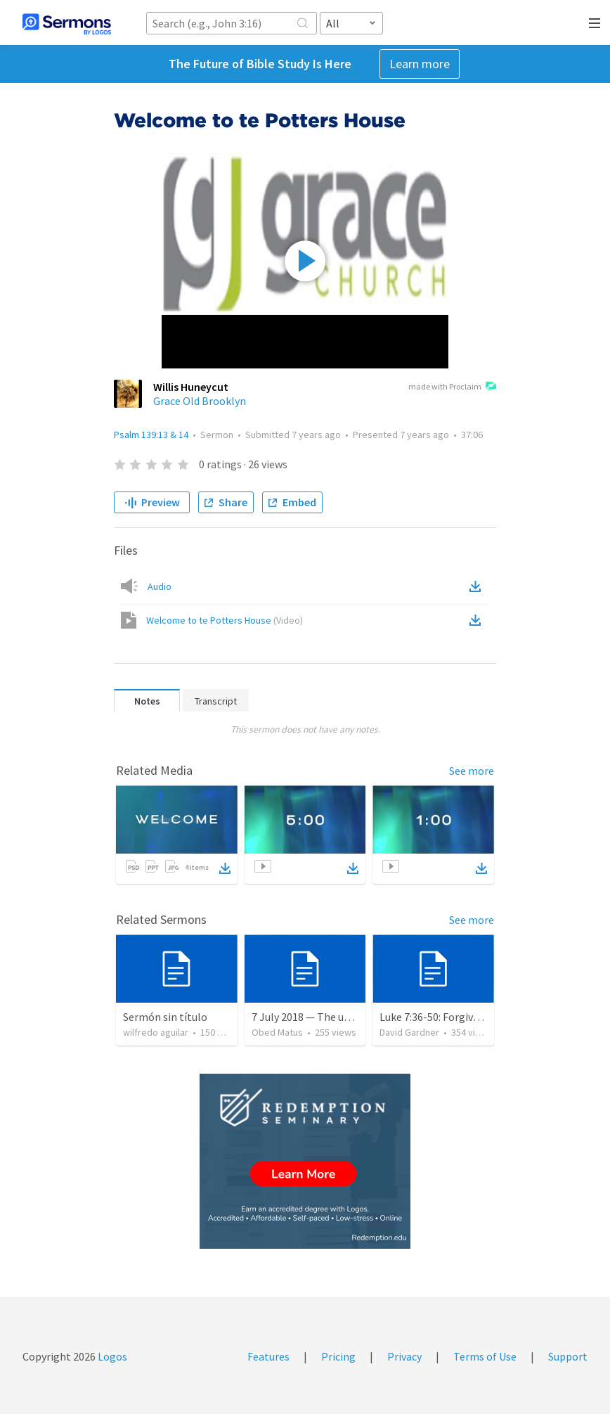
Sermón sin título (165, 1017)
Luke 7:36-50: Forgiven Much (445, 1017)
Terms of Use (485, 1356)
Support (568, 1356)
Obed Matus (277, 1032)
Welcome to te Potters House (224, 620)
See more (471, 771)
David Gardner (409, 1032)
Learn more (419, 64)
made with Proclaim (452, 387)
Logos (111, 1356)
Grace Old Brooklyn (199, 401)
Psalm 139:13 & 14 (151, 434)
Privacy (404, 1356)
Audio (159, 586)
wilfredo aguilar (155, 1032)
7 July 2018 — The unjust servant (329, 1017)
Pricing (338, 1356)
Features (268, 1356)
